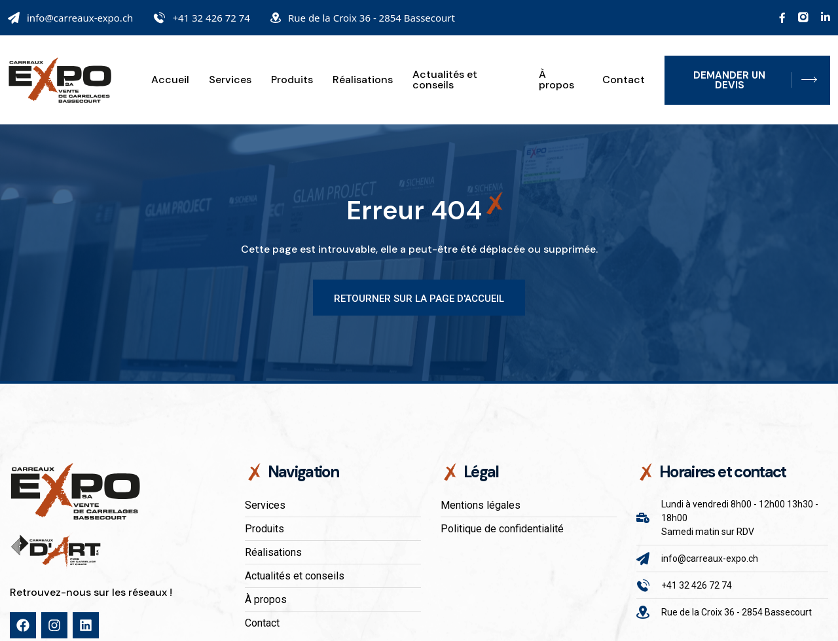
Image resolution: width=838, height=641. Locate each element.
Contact (623, 80)
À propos (556, 79)
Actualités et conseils (444, 79)
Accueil (170, 80)
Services (230, 80)
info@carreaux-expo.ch (80, 18)
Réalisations (363, 80)
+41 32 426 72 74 (211, 18)
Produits (292, 80)
